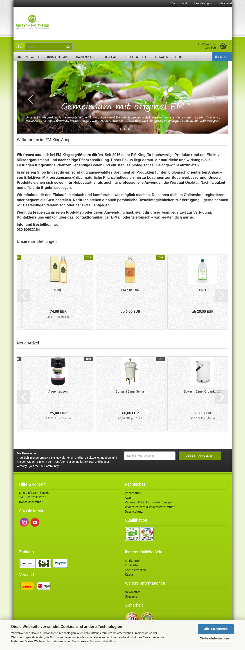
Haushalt (111, 57)
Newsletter (132, 597)
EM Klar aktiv (130, 295)
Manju (58, 295)
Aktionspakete (28, 57)
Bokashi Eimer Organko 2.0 (203, 396)
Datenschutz (134, 516)
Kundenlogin (202, 3)
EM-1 (202, 295)
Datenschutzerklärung (104, 641)
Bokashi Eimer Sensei (130, 396)
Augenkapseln (58, 396)
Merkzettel (225, 3)
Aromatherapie (57, 57)
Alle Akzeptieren (216, 629)
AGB (128, 503)
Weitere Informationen (215, 638)
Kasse (129, 579)
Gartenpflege (86, 57)
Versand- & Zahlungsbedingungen (148, 507)
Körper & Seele (136, 57)
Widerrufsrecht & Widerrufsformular (150, 512)
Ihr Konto (131, 570)
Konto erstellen (135, 575)
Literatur (160, 57)
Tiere (178, 57)
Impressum (133, 498)
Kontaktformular (31, 507)
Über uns (221, 57)
